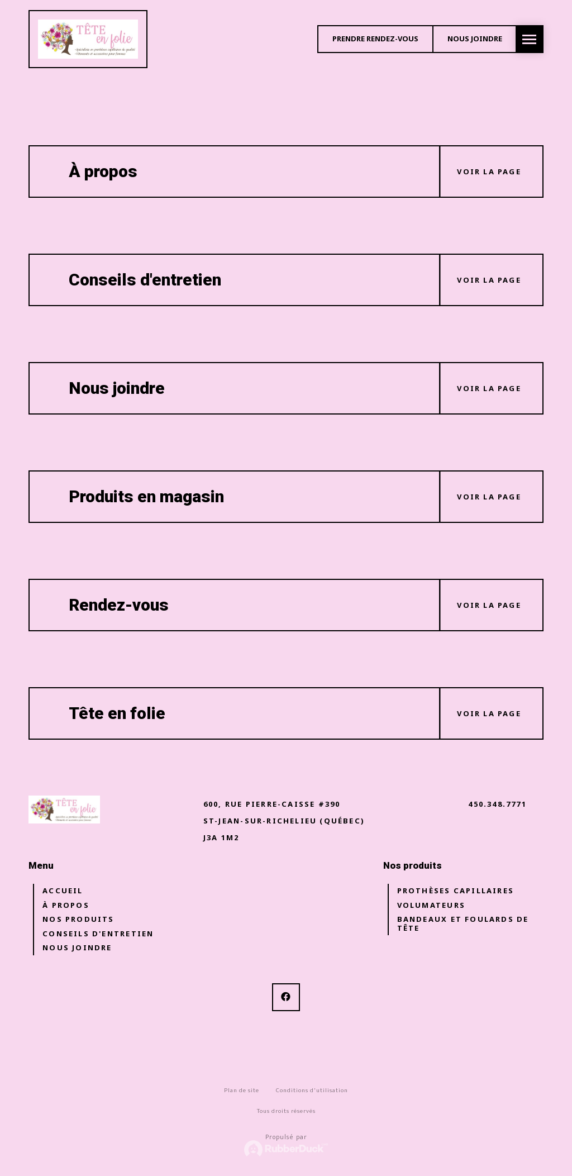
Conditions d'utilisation (312, 1090)
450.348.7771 (497, 804)
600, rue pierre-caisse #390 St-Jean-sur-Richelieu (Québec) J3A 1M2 (284, 820)
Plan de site (241, 1090)
